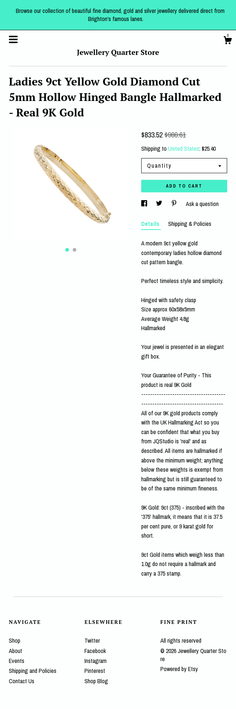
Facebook (95, 651)
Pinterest (94, 671)
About (15, 651)
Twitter (92, 640)
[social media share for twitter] (160, 204)
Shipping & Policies (189, 224)
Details (151, 224)
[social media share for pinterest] (174, 204)
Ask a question (202, 204)
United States (183, 148)
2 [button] (74, 250)
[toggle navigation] (13, 39)
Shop (14, 640)
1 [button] (67, 250)
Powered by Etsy (179, 669)
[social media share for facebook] (145, 204)
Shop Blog (96, 681)
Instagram (95, 661)
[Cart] (227, 41)
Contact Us (21, 681)
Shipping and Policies (32, 671)
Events (16, 661)
